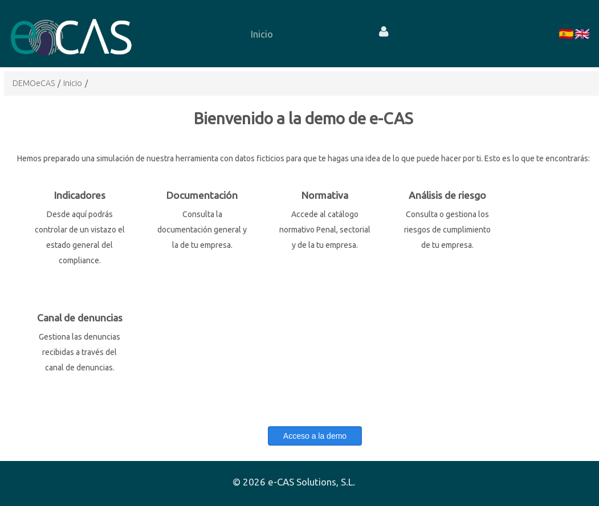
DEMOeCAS (34, 83)
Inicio (72, 83)
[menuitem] (261, 33)
